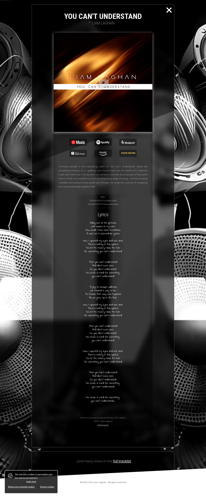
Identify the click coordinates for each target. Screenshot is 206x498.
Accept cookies (47, 487)
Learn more (31, 481)
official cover (103, 425)
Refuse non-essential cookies (21, 487)
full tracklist (122, 461)
